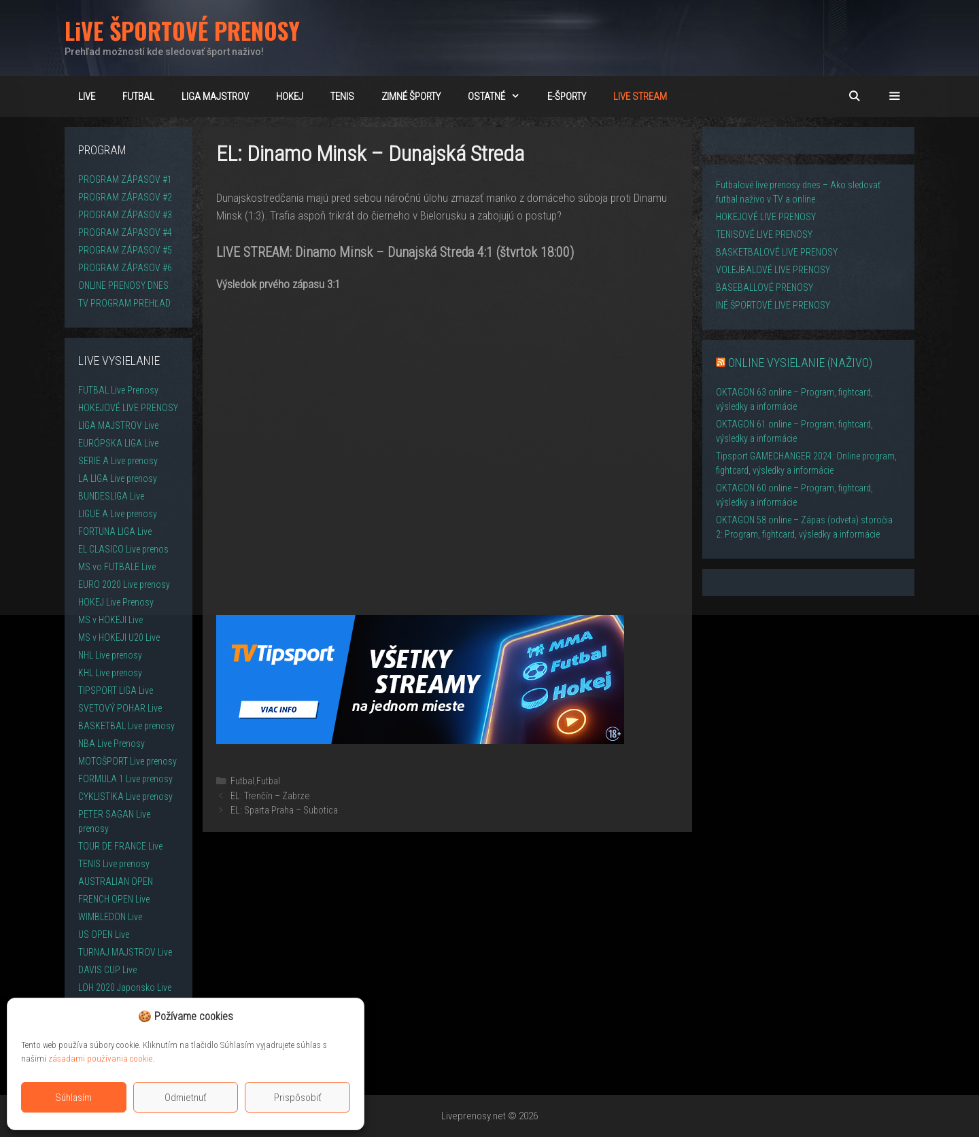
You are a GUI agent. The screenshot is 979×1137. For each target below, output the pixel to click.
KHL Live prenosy (110, 672)
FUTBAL (138, 96)
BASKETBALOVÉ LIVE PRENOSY (777, 252)
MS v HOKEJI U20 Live (119, 637)
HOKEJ (289, 96)
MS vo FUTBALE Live (117, 566)
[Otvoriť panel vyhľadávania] (854, 96)
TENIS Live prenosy (114, 863)
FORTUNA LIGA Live (115, 531)
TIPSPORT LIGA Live (115, 690)
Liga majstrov (215, 96)
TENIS (342, 96)
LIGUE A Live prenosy (117, 513)
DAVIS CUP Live (107, 969)
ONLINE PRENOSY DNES (123, 285)
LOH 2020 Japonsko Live (124, 987)
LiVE (86, 96)
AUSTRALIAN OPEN (115, 881)
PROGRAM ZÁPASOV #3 (125, 214)
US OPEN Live (103, 934)
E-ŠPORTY (566, 96)
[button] (894, 96)
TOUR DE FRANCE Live (120, 846)
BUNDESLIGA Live (111, 496)
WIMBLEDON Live (110, 916)
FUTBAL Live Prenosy (118, 390)
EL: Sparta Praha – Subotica (284, 810)
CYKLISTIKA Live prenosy (125, 796)
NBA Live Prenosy (111, 743)
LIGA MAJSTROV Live (118, 425)
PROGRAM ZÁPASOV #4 (125, 232)
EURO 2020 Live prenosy (124, 584)
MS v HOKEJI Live (110, 619)
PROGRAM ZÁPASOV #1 (125, 179)
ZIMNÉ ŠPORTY (411, 96)
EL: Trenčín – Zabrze (270, 796)
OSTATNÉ (501, 96)
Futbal (242, 781)
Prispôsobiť (298, 1097)
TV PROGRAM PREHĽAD (124, 303)
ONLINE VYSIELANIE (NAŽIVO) (800, 362)
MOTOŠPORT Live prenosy (127, 761)
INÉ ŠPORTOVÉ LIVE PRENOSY (773, 305)
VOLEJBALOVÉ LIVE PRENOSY (773, 269)
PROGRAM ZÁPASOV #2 (125, 197)
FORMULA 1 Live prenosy (125, 778)
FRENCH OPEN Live (114, 899)
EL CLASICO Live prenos (123, 549)
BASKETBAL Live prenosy (126, 725)
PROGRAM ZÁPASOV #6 (125, 267)
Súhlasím (73, 1097)
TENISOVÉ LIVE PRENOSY (764, 234)
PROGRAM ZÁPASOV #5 (125, 250)
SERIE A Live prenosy (118, 460)
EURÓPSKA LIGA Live (118, 443)
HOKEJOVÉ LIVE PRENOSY (128, 407)
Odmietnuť (186, 1097)
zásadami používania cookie (100, 1058)
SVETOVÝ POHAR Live (120, 708)
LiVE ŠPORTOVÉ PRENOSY (182, 30)
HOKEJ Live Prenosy (116, 602)
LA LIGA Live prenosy (117, 478)
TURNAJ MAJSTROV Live (125, 952)
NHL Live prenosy (110, 655)
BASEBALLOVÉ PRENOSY (764, 287)
